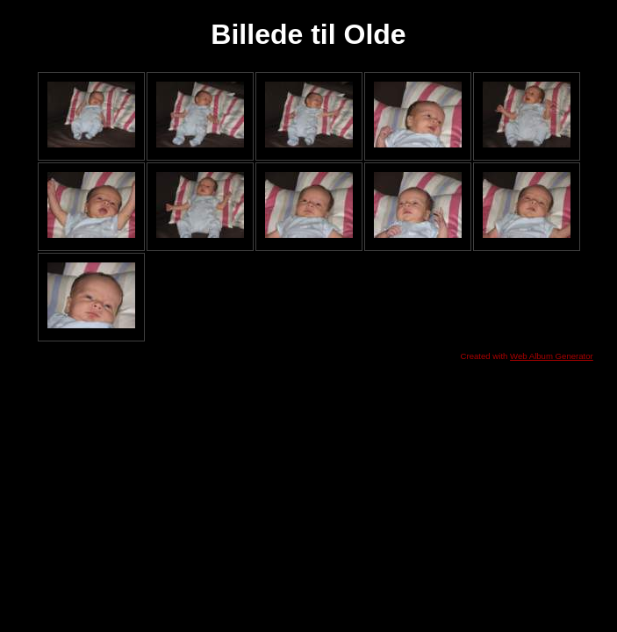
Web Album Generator (551, 356)
